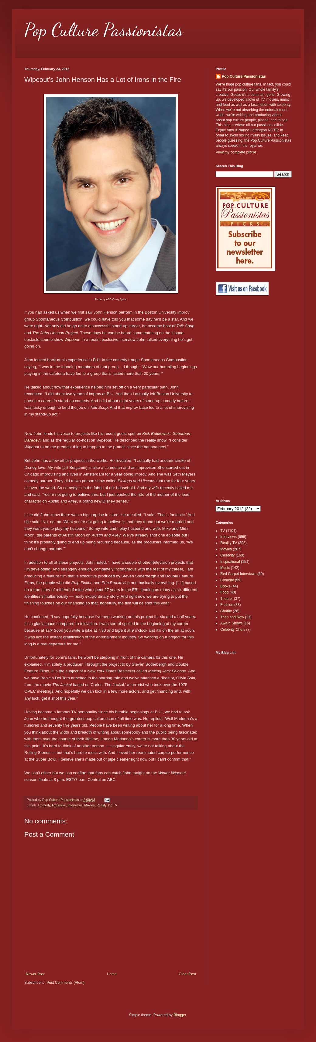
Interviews (75, 805)
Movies (89, 805)
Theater (226, 599)
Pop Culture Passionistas (103, 30)
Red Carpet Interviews (238, 574)
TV (115, 805)
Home (112, 974)
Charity (226, 611)
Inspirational (230, 562)
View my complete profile (236, 152)
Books (225, 586)
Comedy (44, 805)
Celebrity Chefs (232, 629)
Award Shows (231, 623)
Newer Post (35, 974)
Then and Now (232, 617)
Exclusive (59, 805)
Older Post (187, 974)
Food (224, 592)
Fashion (226, 605)
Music (225, 568)
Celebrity (227, 555)
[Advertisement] (240, 397)
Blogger (179, 1015)
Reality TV (104, 805)
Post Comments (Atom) (65, 982)
